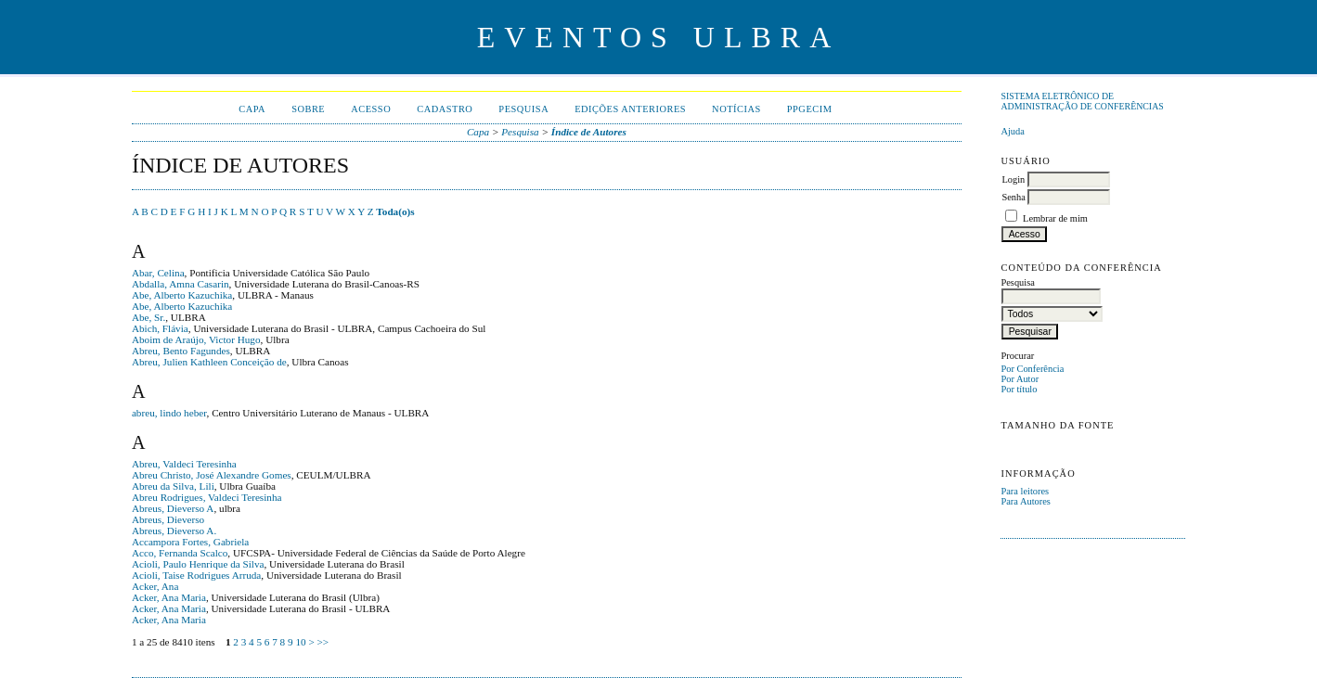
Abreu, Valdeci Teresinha (184, 463)
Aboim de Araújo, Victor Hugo (196, 339)
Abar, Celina (158, 272)
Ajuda (1012, 131)
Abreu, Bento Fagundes (181, 350)
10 (300, 641)
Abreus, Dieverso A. (174, 530)
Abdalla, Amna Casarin (180, 283)
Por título (1019, 389)
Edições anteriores (630, 109)
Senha (1013, 197)
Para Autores (1025, 501)
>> (322, 641)
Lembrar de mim (1055, 218)
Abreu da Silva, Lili (173, 486)
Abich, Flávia (160, 328)
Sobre (308, 109)
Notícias (736, 109)
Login (1013, 179)
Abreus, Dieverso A (173, 508)
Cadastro (444, 109)
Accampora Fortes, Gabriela (190, 541)
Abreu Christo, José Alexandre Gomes (211, 474)
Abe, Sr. (148, 317)
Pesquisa (523, 109)
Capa (252, 109)
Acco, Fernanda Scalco (179, 552)
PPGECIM (810, 109)
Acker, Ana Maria (169, 597)
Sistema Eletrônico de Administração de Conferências (1082, 101)
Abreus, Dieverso (168, 519)
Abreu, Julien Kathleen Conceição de (209, 361)
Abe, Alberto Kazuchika (182, 295)
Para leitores (1025, 491)
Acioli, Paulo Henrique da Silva (198, 563)
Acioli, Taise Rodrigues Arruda (196, 575)
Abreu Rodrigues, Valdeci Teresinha (207, 497)
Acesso (371, 109)
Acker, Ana (155, 586)
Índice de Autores (588, 131)
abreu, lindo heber (169, 412)
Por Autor (1020, 379)
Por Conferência (1032, 369)
